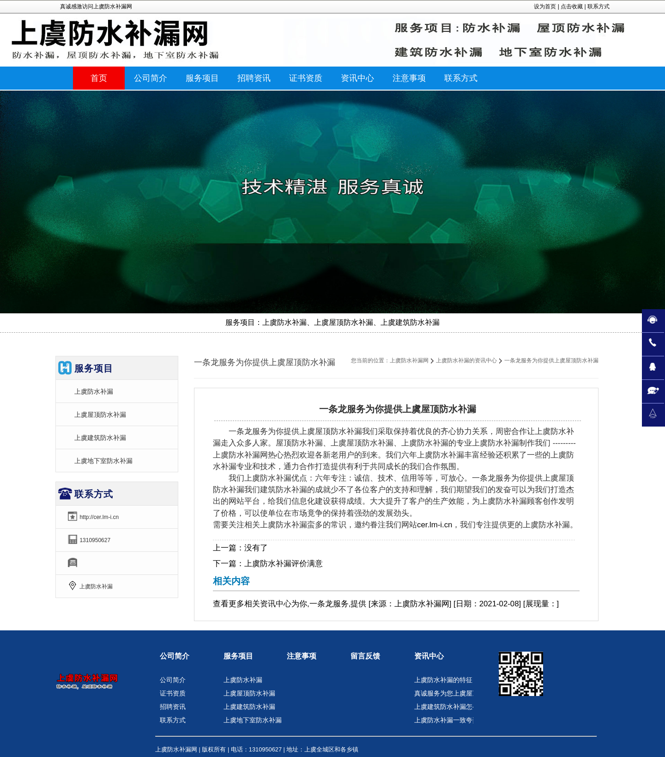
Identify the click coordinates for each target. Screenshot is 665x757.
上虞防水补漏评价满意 (283, 563)
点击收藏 (572, 6)
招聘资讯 (173, 706)
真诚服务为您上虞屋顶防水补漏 (459, 693)
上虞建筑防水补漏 (100, 437)
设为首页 (545, 6)
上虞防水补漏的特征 (443, 680)
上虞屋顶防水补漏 (100, 414)
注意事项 (301, 656)
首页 (99, 78)
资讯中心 (275, 603)
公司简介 (174, 656)
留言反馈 (365, 656)
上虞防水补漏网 (409, 360)
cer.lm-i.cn (434, 524)
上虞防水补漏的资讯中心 (466, 360)
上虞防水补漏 (93, 391)
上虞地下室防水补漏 (103, 460)
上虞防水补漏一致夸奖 (446, 720)
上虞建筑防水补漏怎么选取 (453, 706)
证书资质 (173, 693)
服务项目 (238, 656)
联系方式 (598, 6)
